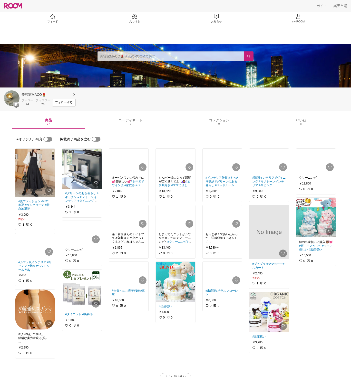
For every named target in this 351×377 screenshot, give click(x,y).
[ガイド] (322, 6)
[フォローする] (64, 102)
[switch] (47, 139)
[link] (35, 173)
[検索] (249, 56)
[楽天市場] (340, 6)
